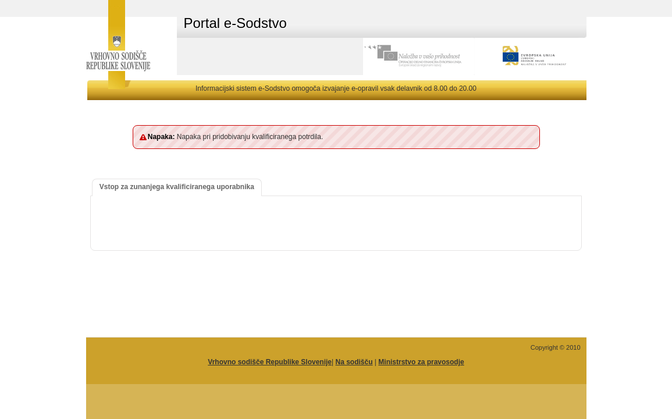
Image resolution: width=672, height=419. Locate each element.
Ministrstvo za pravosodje (421, 362)
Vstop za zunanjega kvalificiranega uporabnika (176, 187)
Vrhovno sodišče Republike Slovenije (270, 362)
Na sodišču (353, 362)
